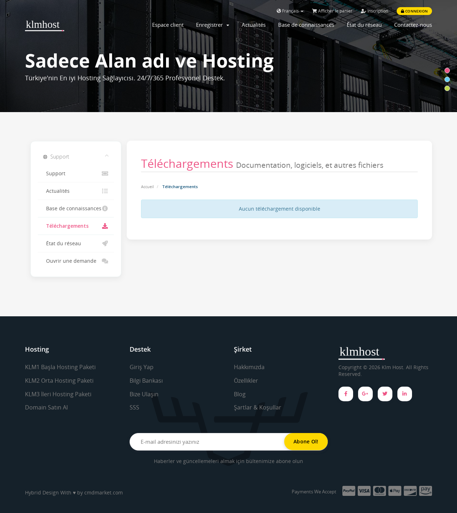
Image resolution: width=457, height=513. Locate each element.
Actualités (254, 24)
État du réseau (364, 24)
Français (290, 11)
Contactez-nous (413, 24)
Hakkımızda (249, 367)
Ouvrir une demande (76, 261)
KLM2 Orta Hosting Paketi (59, 380)
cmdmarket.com (103, 492)
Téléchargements (76, 226)
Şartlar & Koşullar (257, 407)
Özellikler (246, 380)
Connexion (414, 11)
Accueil (147, 186)
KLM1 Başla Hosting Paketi (60, 367)
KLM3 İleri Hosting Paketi (58, 394)
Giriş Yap (142, 367)
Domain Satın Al (46, 407)
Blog (240, 394)
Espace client (168, 24)
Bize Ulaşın (144, 394)
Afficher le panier (332, 11)
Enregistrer (212, 24)
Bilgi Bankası (146, 380)
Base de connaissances (306, 24)
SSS (134, 407)
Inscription (374, 11)
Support (76, 173)
